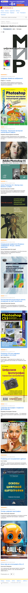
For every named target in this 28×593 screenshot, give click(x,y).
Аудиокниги (12, 10)
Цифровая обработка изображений (12, 78)
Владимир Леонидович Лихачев (8, 411)
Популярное (23, 12)
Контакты (8, 580)
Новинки (7, 10)
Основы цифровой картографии (11, 511)
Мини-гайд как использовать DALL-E (12, 564)
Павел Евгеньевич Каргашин (8, 513)
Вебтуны (18, 10)
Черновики (3, 14)
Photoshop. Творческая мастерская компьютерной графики (12, 131)
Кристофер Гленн (5, 357)
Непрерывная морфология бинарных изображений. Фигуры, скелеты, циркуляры (12, 245)
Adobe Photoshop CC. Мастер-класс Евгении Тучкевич (12, 185)
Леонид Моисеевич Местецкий (8, 249)
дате (14, 29)
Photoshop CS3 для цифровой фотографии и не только (10, 354)
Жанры (2, 10)
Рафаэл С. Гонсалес (6, 80)
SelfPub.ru (25, 580)
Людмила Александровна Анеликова (10, 134)
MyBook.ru (19, 580)
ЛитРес (13, 580)
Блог (18, 12)
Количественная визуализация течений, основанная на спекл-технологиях (13, 300)
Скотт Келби (4, 461)
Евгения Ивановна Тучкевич (7, 188)
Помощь (2, 580)
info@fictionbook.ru (4, 582)
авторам (19, 29)
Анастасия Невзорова (6, 566)
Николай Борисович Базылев (8, 303)
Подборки (12, 12)
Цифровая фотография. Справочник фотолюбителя (12, 408)
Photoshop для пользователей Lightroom (13, 459)
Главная (3, 21)
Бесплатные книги (5, 12)
